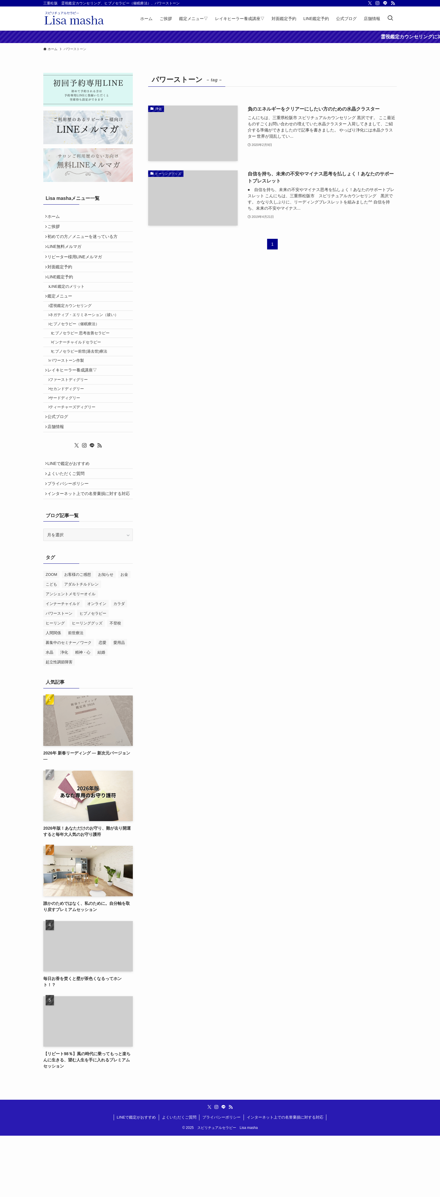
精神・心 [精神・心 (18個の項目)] (82, 713)
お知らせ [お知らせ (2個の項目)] (105, 636)
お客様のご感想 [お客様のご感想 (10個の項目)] (77, 636)
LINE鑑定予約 (62, 291)
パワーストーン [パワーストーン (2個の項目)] (59, 675)
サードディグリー (68, 438)
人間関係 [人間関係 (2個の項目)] (53, 694)
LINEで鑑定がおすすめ (70, 511)
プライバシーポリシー (70, 536)
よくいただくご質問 (68, 523)
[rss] (393, 3)
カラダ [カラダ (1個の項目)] (119, 665)
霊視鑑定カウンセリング (74, 326)
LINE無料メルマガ (66, 254)
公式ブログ (59, 460)
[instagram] (377, 3)
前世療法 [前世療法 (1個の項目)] (75, 694)
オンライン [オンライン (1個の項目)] (96, 665)
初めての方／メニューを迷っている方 (84, 241)
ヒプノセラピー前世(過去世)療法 (83, 381)
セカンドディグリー (70, 427)
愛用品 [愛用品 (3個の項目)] (119, 704)
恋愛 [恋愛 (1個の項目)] (102, 704)
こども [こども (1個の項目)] (51, 645)
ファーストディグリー (72, 416)
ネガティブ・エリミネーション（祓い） (87, 337)
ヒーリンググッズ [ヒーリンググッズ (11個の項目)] (87, 684)
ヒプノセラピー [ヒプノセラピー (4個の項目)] (93, 675)
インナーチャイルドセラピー (80, 370)
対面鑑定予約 (61, 278)
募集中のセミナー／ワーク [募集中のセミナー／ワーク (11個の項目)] (69, 704)
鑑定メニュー (61, 314)
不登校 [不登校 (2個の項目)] (115, 684)
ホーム (55, 217)
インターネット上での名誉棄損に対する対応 (88, 551)
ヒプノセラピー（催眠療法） (77, 348)
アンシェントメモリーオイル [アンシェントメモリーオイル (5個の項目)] (70, 655)
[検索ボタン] (390, 18)
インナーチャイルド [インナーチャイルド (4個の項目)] (63, 665)
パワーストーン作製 (70, 392)
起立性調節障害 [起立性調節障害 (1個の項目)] (59, 723)
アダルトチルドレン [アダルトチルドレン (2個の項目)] (81, 645)
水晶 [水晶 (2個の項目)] (49, 713)
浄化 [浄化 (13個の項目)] (64, 713)
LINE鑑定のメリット (70, 302)
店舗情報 (57, 472)
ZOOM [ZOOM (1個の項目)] (51, 636)
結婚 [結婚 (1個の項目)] (101, 713)
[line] (385, 3)
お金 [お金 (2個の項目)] (124, 636)
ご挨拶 (55, 229)
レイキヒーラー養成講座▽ (74, 404)
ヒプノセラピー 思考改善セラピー (84, 359)
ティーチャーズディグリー (76, 449)
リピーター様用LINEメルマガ (76, 266)
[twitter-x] (370, 3)
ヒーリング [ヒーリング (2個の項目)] (55, 684)
